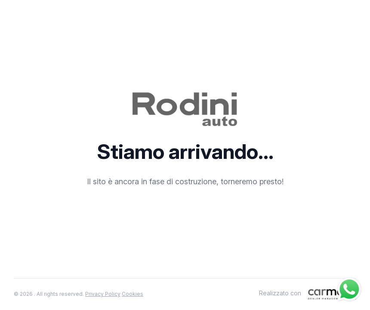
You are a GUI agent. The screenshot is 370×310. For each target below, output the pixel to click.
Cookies (132, 294)
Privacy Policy (102, 294)
